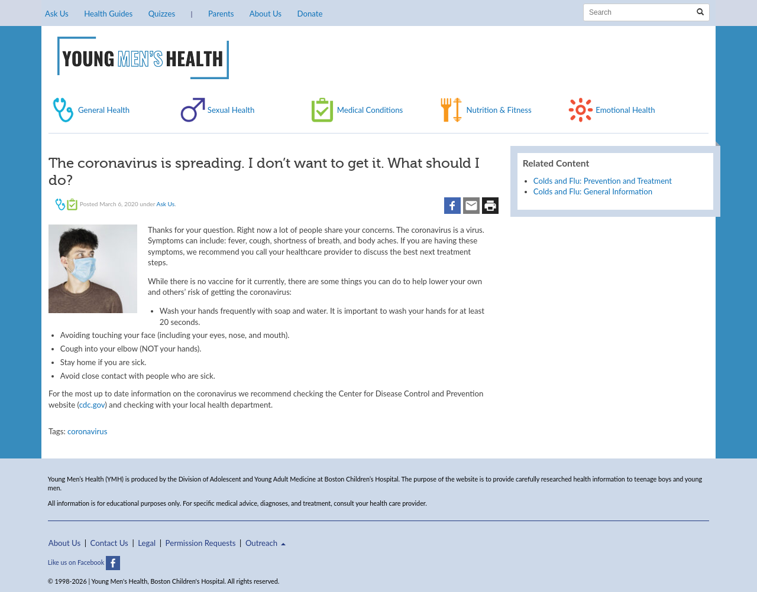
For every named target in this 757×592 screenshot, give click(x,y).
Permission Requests (201, 543)
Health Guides (108, 13)
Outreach (265, 543)
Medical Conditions (370, 110)
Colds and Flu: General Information (592, 191)
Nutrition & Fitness (498, 110)
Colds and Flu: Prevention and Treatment (602, 181)
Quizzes (161, 13)
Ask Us (57, 13)
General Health (104, 110)
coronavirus (87, 431)
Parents (221, 13)
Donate (309, 13)
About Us (266, 13)
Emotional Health (625, 110)
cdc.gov (92, 404)
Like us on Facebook (84, 562)
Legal (147, 543)
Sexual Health (231, 110)
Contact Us (109, 543)
